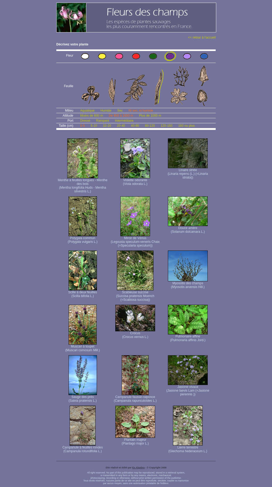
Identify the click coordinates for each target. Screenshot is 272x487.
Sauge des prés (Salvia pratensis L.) (83, 397)
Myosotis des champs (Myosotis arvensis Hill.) (188, 283)
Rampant (102, 120)
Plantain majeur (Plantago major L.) (135, 440)
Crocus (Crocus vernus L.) (135, 333)
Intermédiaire (124, 120)
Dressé (85, 120)
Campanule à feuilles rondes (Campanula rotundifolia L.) (82, 448)
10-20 (107, 126)
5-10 (94, 126)
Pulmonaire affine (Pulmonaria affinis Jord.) (188, 337)
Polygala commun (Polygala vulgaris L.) (82, 238)
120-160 (166, 126)
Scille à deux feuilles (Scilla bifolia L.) (82, 292)
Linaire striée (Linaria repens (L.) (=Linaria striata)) (188, 172)
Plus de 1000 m (150, 115)
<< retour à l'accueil (202, 37)
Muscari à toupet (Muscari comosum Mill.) (82, 347)
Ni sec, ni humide (141, 110)
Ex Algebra (138, 467)
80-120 (150, 126)
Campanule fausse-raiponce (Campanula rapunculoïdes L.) (135, 397)
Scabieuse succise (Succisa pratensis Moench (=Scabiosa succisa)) (135, 294)
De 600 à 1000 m (121, 115)
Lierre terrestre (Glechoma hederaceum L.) (187, 448)
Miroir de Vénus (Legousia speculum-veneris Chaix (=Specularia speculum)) (135, 240)
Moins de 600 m (91, 115)
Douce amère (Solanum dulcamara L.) (188, 228)
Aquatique (87, 110)
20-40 (121, 126)
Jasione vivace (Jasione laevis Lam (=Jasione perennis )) (187, 389)
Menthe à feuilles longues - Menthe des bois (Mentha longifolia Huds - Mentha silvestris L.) (83, 184)
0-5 (82, 126)
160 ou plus (186, 126)
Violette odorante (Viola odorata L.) (135, 180)
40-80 (135, 126)
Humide (105, 110)
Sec (120, 110)
